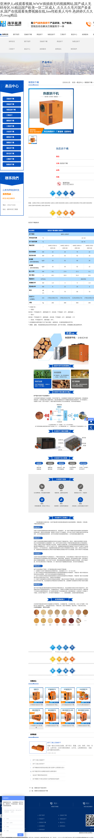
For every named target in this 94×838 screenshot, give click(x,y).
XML (1, 825)
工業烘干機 (10, 126)
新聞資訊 (58, 49)
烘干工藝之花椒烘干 (61, 748)
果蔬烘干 (40, 34)
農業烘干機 (42, 822)
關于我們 (16, 34)
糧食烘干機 (10, 148)
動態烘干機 (10, 164)
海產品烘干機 (11, 109)
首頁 (73, 82)
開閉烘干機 (10, 137)
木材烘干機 (10, 131)
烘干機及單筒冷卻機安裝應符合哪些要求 (43, 771)
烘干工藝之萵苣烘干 (37, 764)
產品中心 (74, 34)
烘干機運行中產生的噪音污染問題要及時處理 (44, 779)
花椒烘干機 (28, 34)
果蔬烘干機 (10, 104)
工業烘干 (63, 34)
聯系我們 (74, 49)
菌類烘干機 (10, 120)
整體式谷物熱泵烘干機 (41, 791)
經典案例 (85, 34)
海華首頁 (5, 34)
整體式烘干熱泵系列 (40, 788)
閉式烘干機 (10, 153)
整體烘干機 (10, 142)
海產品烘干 (51, 34)
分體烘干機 (10, 159)
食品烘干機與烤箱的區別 (38, 775)
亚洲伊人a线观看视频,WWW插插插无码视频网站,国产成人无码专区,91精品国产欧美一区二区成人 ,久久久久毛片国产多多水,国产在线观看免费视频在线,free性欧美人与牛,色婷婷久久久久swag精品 (46, 9)
